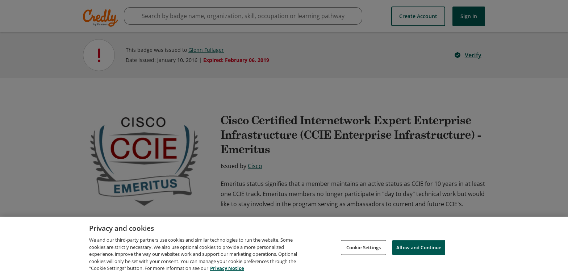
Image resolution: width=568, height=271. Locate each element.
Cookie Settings (363, 256)
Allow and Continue (418, 256)
